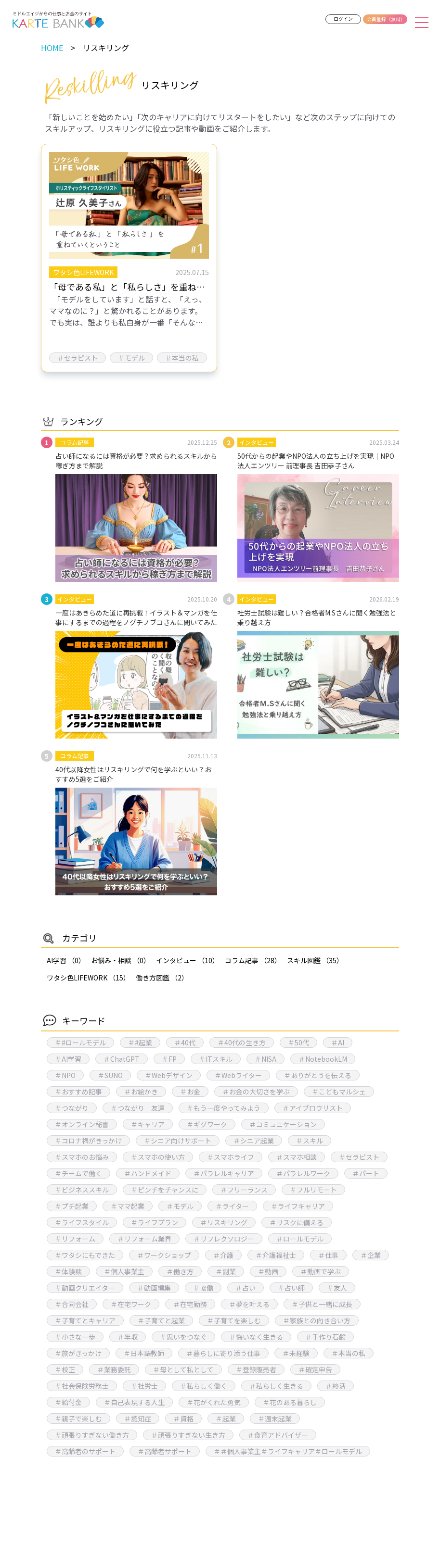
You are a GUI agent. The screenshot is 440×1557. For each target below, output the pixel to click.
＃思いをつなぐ (183, 1337)
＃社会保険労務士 (82, 1386)
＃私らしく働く (203, 1386)
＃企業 (371, 1255)
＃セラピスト (359, 1157)
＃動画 (268, 1271)
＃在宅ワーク (131, 1304)
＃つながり (72, 1108)
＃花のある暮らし (290, 1402)
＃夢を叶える (249, 1304)
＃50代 (298, 1042)
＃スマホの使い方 (158, 1157)
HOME (52, 47)
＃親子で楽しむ (78, 1418)
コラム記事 (253, 960)
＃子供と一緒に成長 (322, 1304)
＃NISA (265, 1059)
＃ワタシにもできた (85, 1255)
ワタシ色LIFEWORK (88, 977)
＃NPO (65, 1075)
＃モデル (180, 1206)
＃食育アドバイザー (277, 1435)
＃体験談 (68, 1271)
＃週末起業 (275, 1418)
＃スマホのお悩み (82, 1157)
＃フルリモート (313, 1189)
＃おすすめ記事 (78, 1091)
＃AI (337, 1042)
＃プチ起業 (72, 1206)
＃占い (245, 1288)
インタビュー (187, 960)
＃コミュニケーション (283, 1124)
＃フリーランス (244, 1189)
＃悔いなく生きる (256, 1337)
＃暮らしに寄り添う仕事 (223, 1353)
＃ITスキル (216, 1059)
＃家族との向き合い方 (316, 1320)
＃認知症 (137, 1418)
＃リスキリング (223, 1222)
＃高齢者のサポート (85, 1451)
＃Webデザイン (169, 1075)
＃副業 (226, 1271)
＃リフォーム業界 (144, 1238)
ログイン (343, 18)
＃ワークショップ (164, 1255)
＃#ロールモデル (80, 1042)
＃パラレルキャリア (224, 1173)
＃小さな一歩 (75, 1337)
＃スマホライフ (230, 1157)
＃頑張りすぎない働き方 (92, 1435)
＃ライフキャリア (298, 1206)
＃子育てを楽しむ (234, 1320)
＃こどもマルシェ (339, 1091)
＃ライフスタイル (82, 1222)
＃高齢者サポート (165, 1451)
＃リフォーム (75, 1238)
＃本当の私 (348, 1353)
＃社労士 (144, 1386)
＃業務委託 (114, 1369)
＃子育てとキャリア (85, 1320)
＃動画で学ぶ (320, 1271)
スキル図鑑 (315, 960)
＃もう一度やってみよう (223, 1108)
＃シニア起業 (253, 1140)
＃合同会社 (72, 1304)
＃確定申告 (315, 1369)
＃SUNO (110, 1075)
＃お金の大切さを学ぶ (256, 1091)
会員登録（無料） (386, 19)
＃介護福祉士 (276, 1255)
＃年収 (127, 1337)
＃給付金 (68, 1402)
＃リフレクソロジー (224, 1238)
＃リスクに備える (297, 1222)
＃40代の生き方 (242, 1042)
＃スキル (309, 1140)
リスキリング (106, 47)
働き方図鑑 (162, 977)
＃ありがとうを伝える (317, 1075)
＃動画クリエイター (85, 1288)
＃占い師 (291, 1288)
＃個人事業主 (124, 1271)
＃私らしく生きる (276, 1386)
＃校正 (65, 1369)
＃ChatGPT (122, 1059)
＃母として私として (183, 1369)
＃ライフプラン (154, 1222)
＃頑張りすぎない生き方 (188, 1435)
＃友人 (337, 1288)
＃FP (169, 1059)
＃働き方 (180, 1271)
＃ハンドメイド (147, 1173)
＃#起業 (140, 1042)
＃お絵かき (141, 1091)
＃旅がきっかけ (78, 1353)
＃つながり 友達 (138, 1108)
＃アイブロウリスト (313, 1108)
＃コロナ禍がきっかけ (88, 1140)
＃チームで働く (78, 1173)
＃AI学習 (68, 1059)
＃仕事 (328, 1255)
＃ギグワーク (207, 1124)
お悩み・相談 (120, 960)
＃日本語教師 (144, 1353)
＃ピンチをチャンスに (164, 1189)
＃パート (365, 1173)
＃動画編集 (154, 1288)
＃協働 (203, 1288)
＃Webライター (238, 1075)
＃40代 (184, 1042)
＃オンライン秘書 (82, 1124)
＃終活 (335, 1386)
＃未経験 (296, 1353)
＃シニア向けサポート (177, 1140)
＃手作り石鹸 (325, 1337)
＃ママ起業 (127, 1206)
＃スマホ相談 (296, 1157)
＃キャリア (148, 1124)
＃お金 (190, 1091)
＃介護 (223, 1255)
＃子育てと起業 (161, 1320)
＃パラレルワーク (303, 1173)
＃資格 (183, 1418)
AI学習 (66, 960)
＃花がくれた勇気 (214, 1402)
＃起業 (226, 1418)
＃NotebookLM (322, 1059)
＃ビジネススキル (82, 1189)
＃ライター (232, 1206)
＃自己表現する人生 (134, 1402)
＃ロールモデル (300, 1238)
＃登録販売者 (256, 1369)
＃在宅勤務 (190, 1304)
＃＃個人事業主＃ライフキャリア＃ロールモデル (288, 1451)
